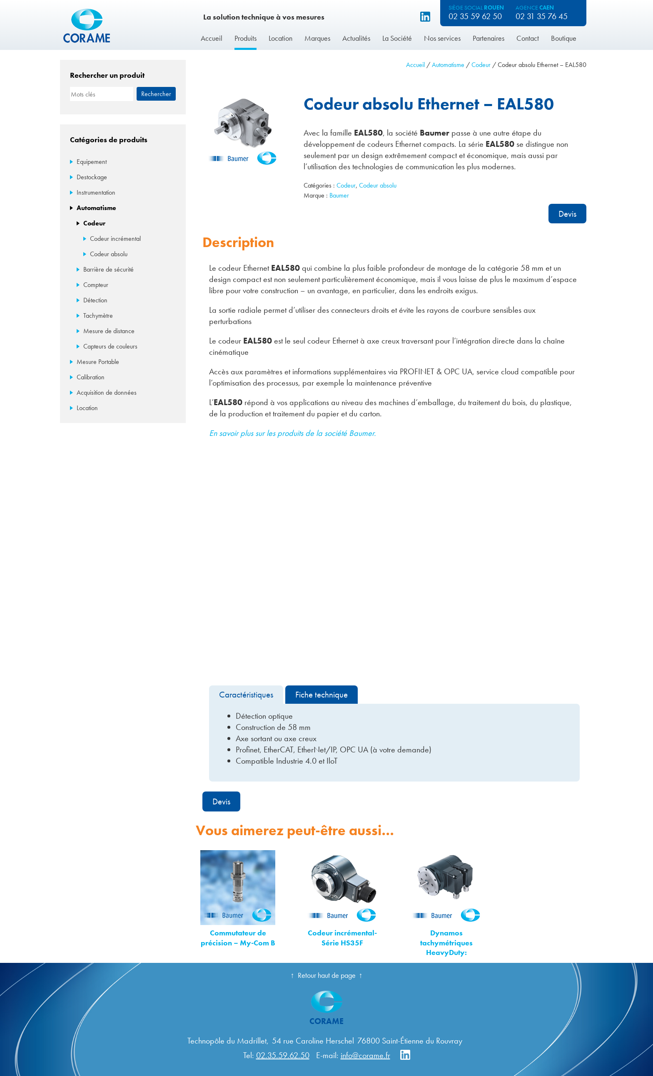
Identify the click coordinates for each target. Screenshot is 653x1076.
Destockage (92, 177)
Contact (527, 38)
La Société (397, 38)
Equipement (92, 161)
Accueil (211, 38)
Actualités (356, 38)
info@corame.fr (365, 1055)
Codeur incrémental (115, 238)
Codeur (481, 64)
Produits (245, 38)
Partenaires (488, 38)
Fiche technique (321, 694)
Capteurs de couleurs (110, 346)
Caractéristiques (246, 694)
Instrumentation (96, 192)
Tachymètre (98, 315)
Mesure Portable (98, 361)
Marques (317, 38)
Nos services (442, 38)
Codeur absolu (377, 185)
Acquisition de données (107, 392)
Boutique (563, 38)
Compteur (95, 284)
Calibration (91, 377)
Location (280, 38)
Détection (95, 300)
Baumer (339, 195)
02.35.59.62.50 (282, 1055)
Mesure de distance (109, 331)
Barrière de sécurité (108, 269)
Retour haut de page (327, 975)
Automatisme (448, 64)
